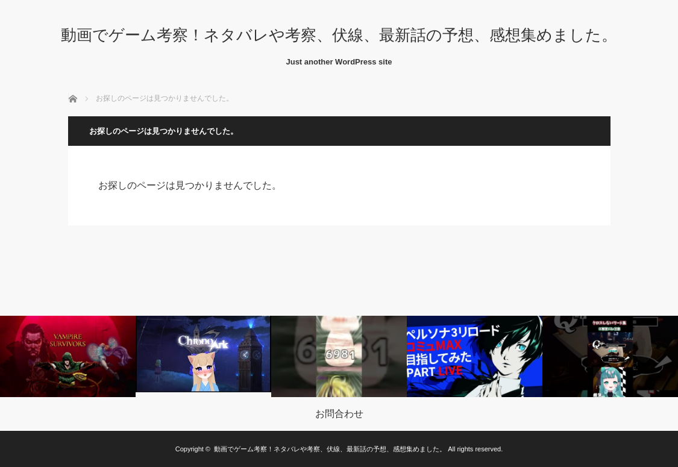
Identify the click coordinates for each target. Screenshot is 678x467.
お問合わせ (339, 414)
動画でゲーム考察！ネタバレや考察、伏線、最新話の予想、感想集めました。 (339, 35)
